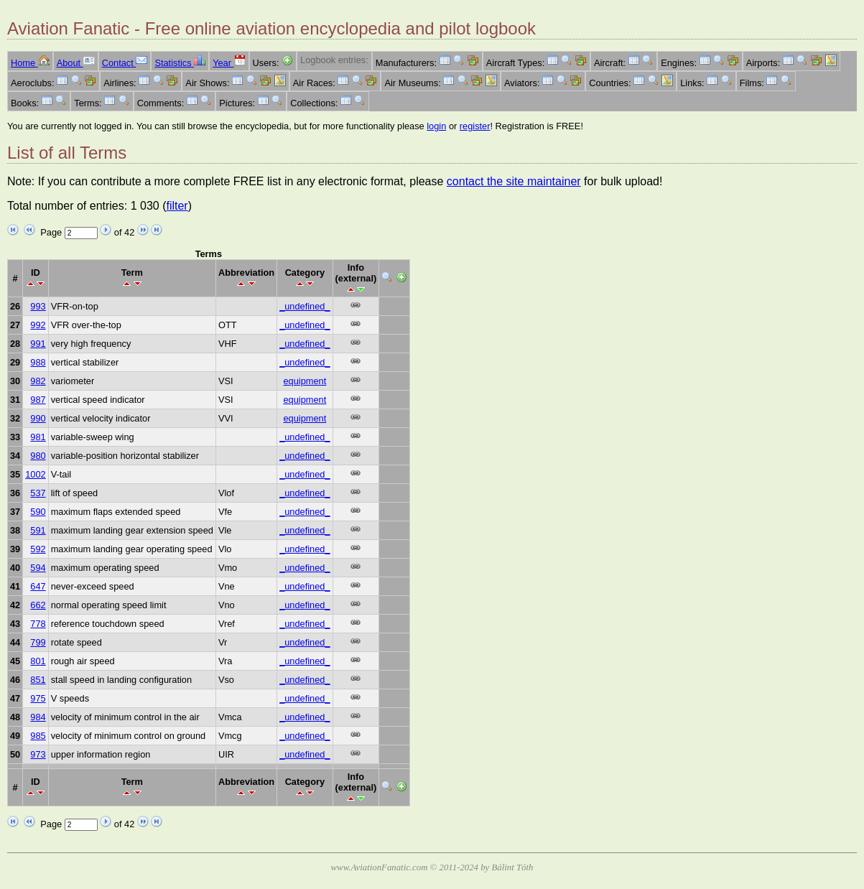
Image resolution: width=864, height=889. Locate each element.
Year (229, 62)
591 (37, 530)
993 (37, 306)
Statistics (179, 62)
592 (37, 549)
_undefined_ (304, 306)
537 (37, 493)
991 (37, 343)
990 (37, 418)
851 (37, 679)
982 (37, 381)
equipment (304, 381)
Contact (125, 62)
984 (37, 717)
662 (37, 605)
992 (37, 325)
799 (37, 642)
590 (37, 511)
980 (37, 455)
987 (37, 399)
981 (37, 437)
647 (37, 586)
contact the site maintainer (514, 181)
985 (37, 735)
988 (37, 362)
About (76, 62)
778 (37, 623)
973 (37, 754)
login (436, 126)
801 (37, 661)
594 (37, 567)
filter (176, 206)
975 (37, 698)
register (475, 126)
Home (30, 62)
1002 (35, 474)
